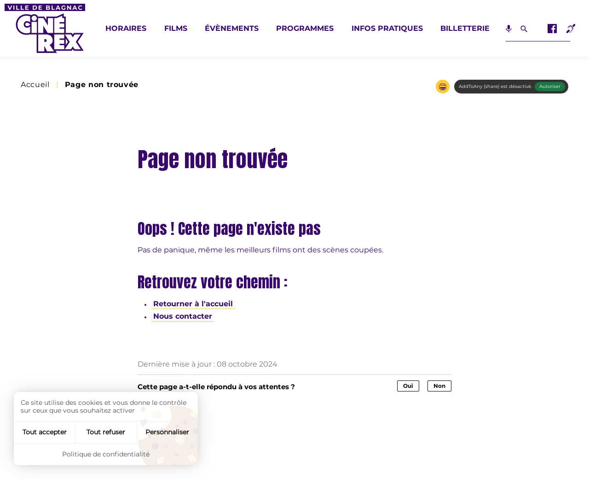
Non (439, 385)
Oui (408, 385)
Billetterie (465, 28)
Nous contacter (182, 316)
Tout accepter (45, 432)
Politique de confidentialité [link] (106, 454)
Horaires (125, 28)
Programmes (305, 28)
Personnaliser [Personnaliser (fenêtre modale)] (167, 432)
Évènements (232, 28)
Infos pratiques (387, 28)
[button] (443, 86)
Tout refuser (106, 432)
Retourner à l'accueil (193, 303)
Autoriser (549, 86)
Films (175, 28)
